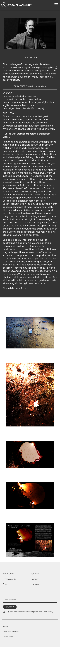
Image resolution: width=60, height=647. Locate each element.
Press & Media (10, 579)
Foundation (8, 574)
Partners (35, 584)
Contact (35, 574)
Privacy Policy (8, 636)
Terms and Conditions (11, 632)
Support (35, 579)
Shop (5, 584)
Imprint (5, 627)
